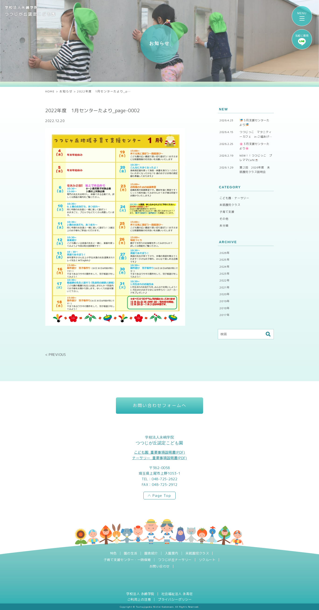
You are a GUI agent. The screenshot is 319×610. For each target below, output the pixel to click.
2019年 (224, 301)
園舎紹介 (151, 553)
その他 (223, 219)
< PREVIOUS (55, 354)
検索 (268, 334)
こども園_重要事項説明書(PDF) (159, 452)
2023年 (224, 274)
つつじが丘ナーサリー (175, 559)
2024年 (224, 267)
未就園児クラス (229, 205)
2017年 (224, 315)
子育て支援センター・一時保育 (127, 559)
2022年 (224, 280)
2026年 (224, 253)
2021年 (224, 287)
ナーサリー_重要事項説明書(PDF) (159, 458)
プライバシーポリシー (175, 599)
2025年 (224, 260)
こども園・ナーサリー (234, 198)
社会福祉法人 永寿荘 (177, 594)
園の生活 (130, 553)
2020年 (224, 294)
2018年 (224, 308)
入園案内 (171, 553)
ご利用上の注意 (139, 599)
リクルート (207, 559)
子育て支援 (226, 212)
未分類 (223, 226)
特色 (113, 553)
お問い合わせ (159, 566)
